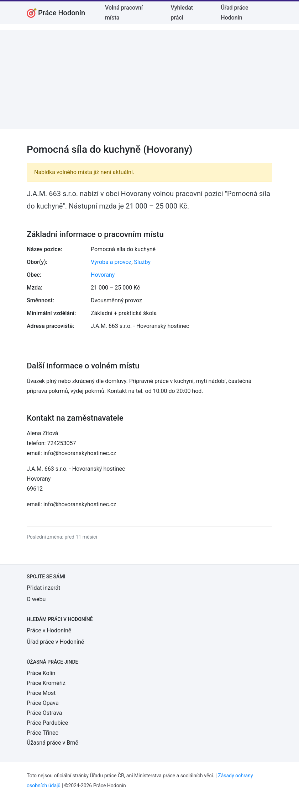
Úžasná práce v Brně (52, 742)
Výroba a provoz (111, 262)
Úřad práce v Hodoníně (55, 641)
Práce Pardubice (47, 722)
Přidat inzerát (43, 587)
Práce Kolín (41, 673)
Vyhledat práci (182, 12)
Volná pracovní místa (124, 12)
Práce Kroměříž (46, 683)
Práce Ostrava (44, 712)
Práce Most (41, 693)
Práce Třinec (42, 732)
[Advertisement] (149, 79)
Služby (142, 262)
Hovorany (103, 274)
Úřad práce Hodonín (234, 12)
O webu (36, 599)
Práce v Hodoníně (49, 630)
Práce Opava (43, 703)
